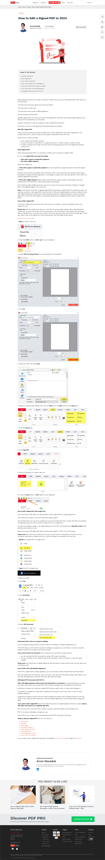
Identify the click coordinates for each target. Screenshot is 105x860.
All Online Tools (46, 845)
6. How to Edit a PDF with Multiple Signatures (33, 88)
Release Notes (66, 839)
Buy (63, 2)
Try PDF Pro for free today (27, 218)
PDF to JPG (46, 843)
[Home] (14, 2)
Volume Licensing (67, 841)
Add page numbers (28, 727)
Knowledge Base (67, 832)
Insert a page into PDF (29, 729)
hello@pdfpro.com (15, 842)
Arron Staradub (35, 26)
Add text (25, 724)
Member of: (91, 837)
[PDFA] (91, 839)
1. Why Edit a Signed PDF (27, 76)
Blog (24, 7)
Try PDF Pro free (62, 738)
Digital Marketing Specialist (46, 758)
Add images (26, 725)
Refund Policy (78, 843)
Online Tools (45, 834)
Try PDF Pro (54, 2)
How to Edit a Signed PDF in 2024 (42, 7)
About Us (90, 832)
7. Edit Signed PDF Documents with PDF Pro (32, 91)
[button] (90, 3)
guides (22, 13)
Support (43, 2)
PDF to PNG (46, 841)
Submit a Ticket (67, 834)
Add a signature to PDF (29, 733)
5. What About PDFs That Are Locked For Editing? (33, 86)
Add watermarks (27, 731)
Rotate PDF (25, 722)
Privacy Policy (78, 841)
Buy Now (79, 738)
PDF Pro (44, 832)
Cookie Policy (78, 839)
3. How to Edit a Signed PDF (28, 81)
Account (70, 2)
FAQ (64, 837)
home (20, 7)
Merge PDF (46, 837)
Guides (29, 7)
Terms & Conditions (80, 837)
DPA (76, 834)
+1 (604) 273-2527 (15, 832)
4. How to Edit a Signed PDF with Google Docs (33, 83)
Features (35, 2)
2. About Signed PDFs (26, 78)
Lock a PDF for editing (29, 735)
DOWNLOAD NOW (83, 819)
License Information (80, 832)
